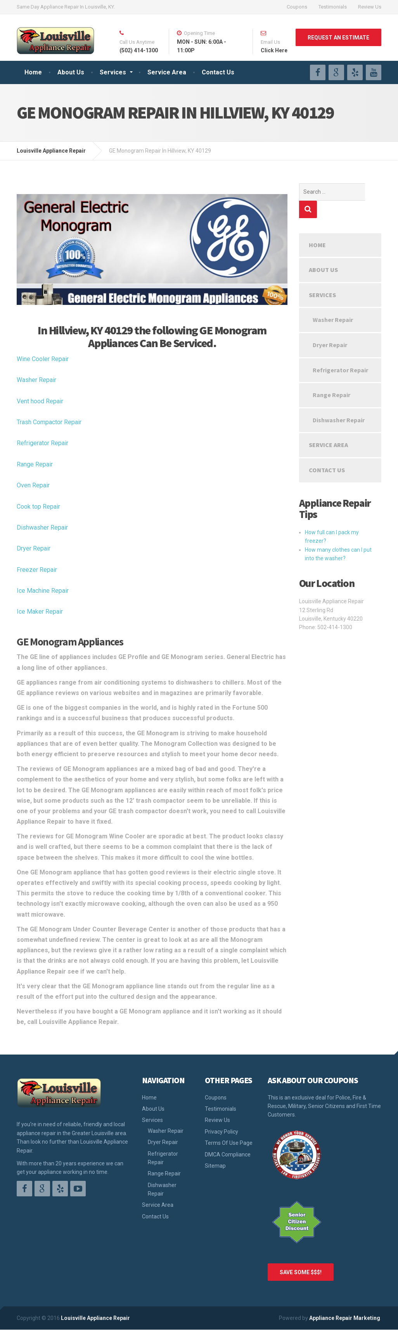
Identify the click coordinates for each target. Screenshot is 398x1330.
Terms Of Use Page (229, 1143)
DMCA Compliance (228, 1154)
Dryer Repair (33, 548)
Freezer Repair (37, 569)
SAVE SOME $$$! (301, 1272)
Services (113, 72)
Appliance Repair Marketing (344, 1318)
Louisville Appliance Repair (95, 1318)
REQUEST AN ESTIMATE (338, 37)
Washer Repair (36, 380)
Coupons (297, 7)
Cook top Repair (38, 506)
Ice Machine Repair (43, 590)
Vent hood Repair (40, 401)
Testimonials (332, 7)
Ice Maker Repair (40, 611)
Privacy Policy (221, 1132)
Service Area (166, 72)
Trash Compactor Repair (49, 422)
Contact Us (218, 72)
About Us (70, 72)
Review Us (369, 7)
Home (33, 72)
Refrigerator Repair (42, 443)
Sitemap (215, 1166)
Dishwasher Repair (42, 527)
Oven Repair (33, 485)
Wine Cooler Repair (43, 359)
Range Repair (35, 464)
